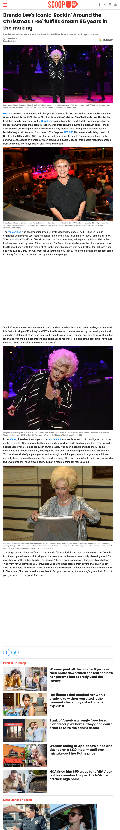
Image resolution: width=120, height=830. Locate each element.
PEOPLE (68, 132)
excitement (55, 439)
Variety (14, 439)
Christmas (46, 121)
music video (14, 232)
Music (6, 113)
